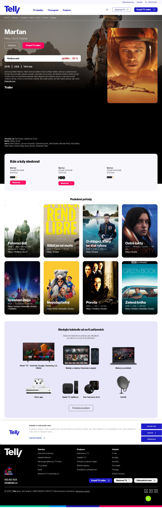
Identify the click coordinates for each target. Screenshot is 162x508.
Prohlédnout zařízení (81, 408)
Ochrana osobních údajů (87, 462)
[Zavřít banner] (158, 487)
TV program (53, 10)
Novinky (115, 462)
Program (24, 18)
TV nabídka (38, 10)
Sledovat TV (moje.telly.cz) (48, 474)
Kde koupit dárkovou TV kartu (50, 462)
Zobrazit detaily (35, 501)
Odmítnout (137, 502)
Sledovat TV (122, 9)
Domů (6, 18)
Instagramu (73, 430)
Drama (47, 18)
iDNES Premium (118, 474)
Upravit (138, 496)
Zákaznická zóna (125, 2)
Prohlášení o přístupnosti (87, 470)
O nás (114, 454)
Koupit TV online (145, 9)
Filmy (33, 18)
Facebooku (91, 427)
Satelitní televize (44, 458)
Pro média (116, 466)
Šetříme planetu (83, 466)
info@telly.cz (11, 483)
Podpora (67, 10)
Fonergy (115, 470)
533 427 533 (10, 480)
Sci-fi (40, 18)
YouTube (90, 430)
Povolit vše (137, 490)
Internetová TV (83, 454)
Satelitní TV (81, 458)
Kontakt (138, 2)
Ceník (40, 470)
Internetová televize (45, 454)
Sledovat (12, 45)
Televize (15, 18)
